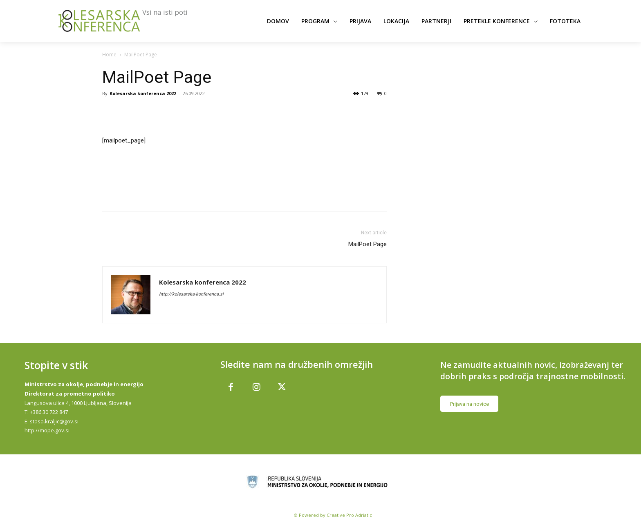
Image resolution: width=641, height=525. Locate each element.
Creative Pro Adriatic (349, 513)
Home (109, 54)
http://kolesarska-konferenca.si (191, 294)
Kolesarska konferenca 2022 (143, 93)
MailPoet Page (367, 244)
